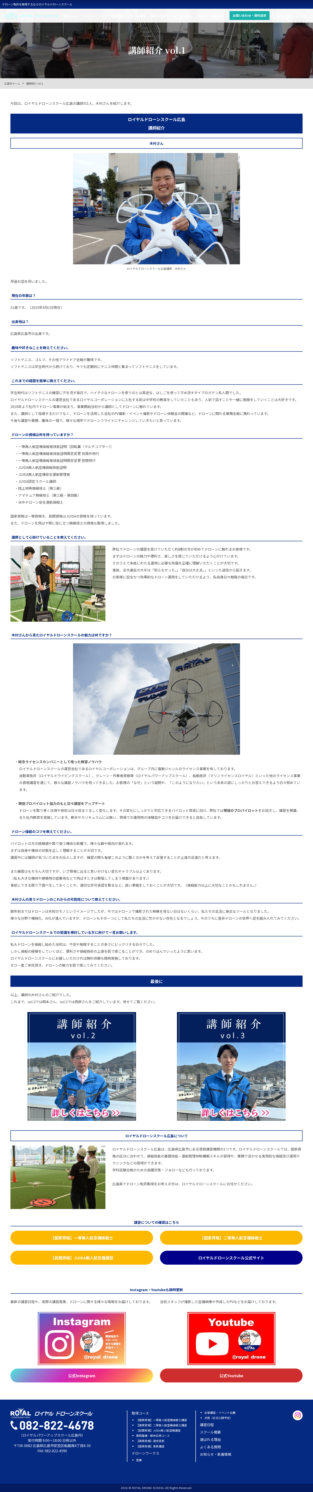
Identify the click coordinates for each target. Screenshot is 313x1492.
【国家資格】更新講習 (150, 1446)
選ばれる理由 (159, 17)
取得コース (70, 17)
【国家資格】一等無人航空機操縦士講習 (161, 1420)
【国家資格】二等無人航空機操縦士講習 (161, 1425)
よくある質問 (182, 17)
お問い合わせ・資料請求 (249, 16)
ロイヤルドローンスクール (31, 16)
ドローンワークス (95, 17)
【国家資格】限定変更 (150, 1441)
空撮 (139, 1460)
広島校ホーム (12, 83)
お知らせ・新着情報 (209, 17)
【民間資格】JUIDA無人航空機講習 (158, 1430)
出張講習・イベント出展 (219, 1412)
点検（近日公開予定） (218, 1418)
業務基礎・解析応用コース (153, 1436)
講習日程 (117, 17)
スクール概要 (137, 17)
